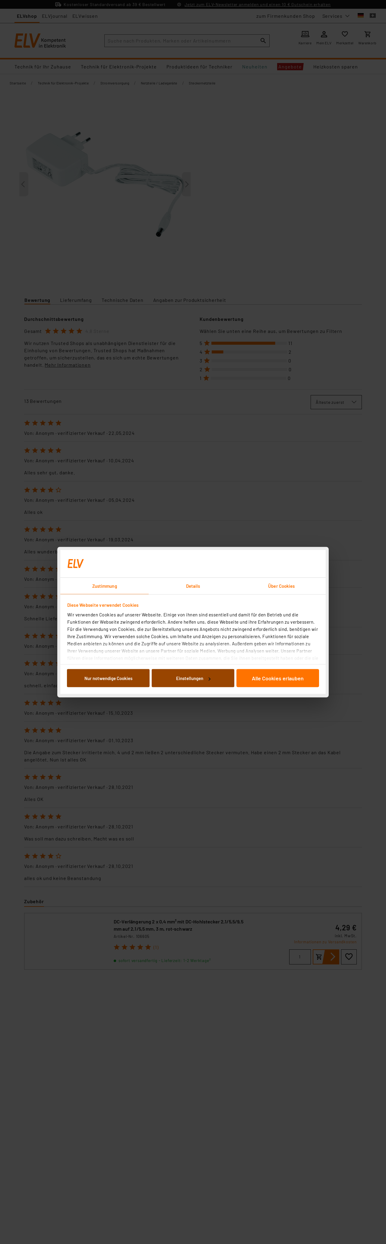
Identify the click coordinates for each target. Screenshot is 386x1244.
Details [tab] (193, 585)
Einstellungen (193, 678)
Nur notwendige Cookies (108, 678)
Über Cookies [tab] (281, 585)
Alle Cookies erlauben (278, 678)
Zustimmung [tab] (104, 585)
